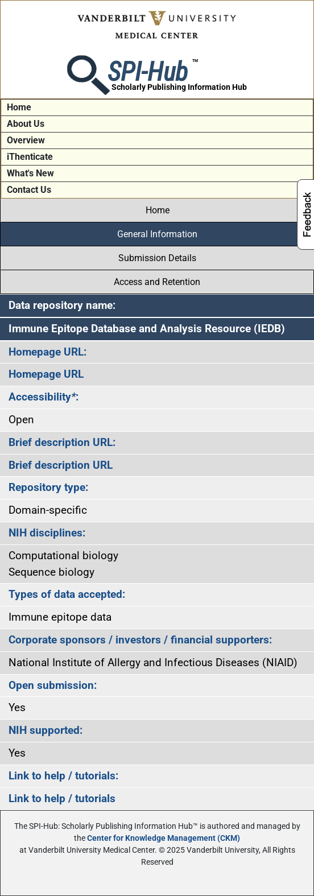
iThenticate (30, 156)
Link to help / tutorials (62, 798)
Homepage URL (46, 374)
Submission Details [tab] (157, 258)
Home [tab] (158, 210)
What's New (30, 173)
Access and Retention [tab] (157, 281)
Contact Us (29, 189)
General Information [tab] (157, 234)
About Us (25, 123)
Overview (26, 140)
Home (19, 107)
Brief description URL (61, 465)
